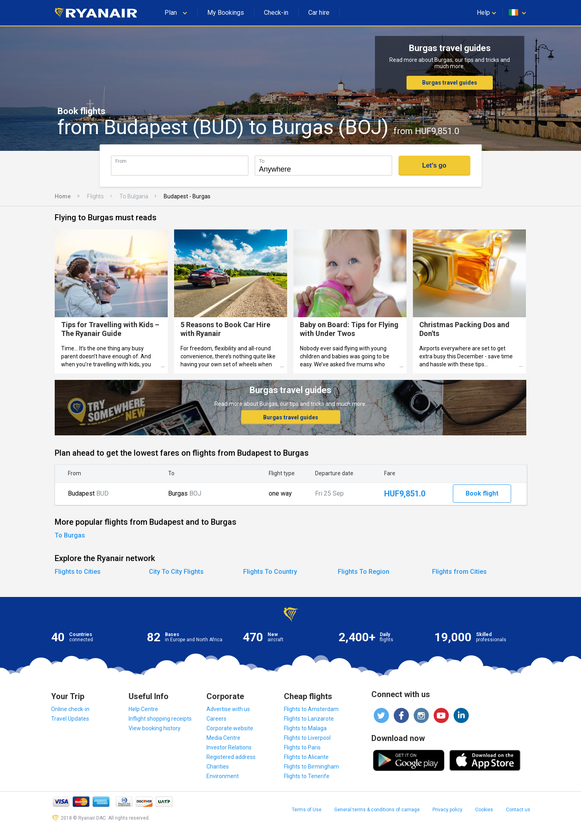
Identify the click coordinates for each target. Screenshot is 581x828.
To (261, 161)
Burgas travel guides (449, 82)
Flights (95, 196)
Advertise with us (228, 709)
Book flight (482, 493)
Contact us (518, 809)
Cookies (484, 809)
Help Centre (143, 709)
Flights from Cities (459, 571)
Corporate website (229, 728)
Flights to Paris (302, 747)
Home (63, 196)
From (121, 161)
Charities (217, 766)
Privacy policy (447, 809)
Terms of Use (306, 809)
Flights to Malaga (305, 728)
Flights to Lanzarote (309, 718)
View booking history (154, 728)
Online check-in (70, 709)
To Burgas (70, 535)
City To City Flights (176, 571)
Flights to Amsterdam (311, 709)
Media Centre (223, 738)
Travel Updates (70, 718)
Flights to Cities (78, 571)
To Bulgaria (133, 196)
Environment (222, 776)
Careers (216, 718)
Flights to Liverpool (307, 738)
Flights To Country (270, 571)
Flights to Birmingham (311, 766)
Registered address (231, 757)
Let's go (434, 165)
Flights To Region (363, 571)
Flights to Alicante (306, 757)
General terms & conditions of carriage (377, 809)
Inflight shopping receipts (160, 718)
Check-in (276, 12)
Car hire (318, 12)
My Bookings (225, 12)
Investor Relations (229, 747)
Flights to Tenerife (306, 776)
